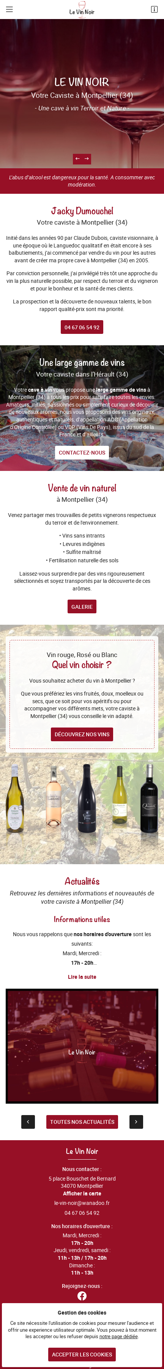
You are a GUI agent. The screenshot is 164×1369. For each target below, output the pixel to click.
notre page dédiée (118, 1336)
